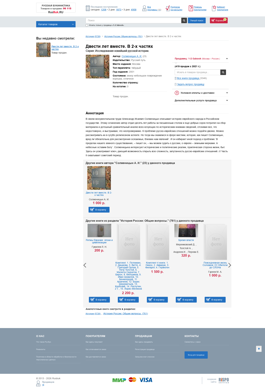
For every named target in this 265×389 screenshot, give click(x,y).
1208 (103, 9)
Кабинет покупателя (222, 8)
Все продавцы (154, 8)
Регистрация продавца (144, 349)
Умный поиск (196, 20)
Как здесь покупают (94, 342)
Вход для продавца (196, 355)
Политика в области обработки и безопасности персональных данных (56, 358)
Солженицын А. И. (132, 56)
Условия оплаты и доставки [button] (197, 93)
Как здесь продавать (144, 342)
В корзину (100, 209)
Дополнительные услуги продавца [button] (196, 100)
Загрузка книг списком (144, 357)
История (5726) (93, 36)
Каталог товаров (56, 24)
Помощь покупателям (200, 8)
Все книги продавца (188, 78)
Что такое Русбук (43, 342)
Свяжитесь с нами (192, 342)
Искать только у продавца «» (105, 25)
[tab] (200, 58)
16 (43, 385)
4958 (133, 9)
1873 (118, 9)
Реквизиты (40, 349)
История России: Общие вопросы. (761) (123, 36)
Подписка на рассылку (176, 8)
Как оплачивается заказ (96, 349)
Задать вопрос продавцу (190, 84)
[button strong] (200, 58)
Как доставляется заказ (96, 357)
